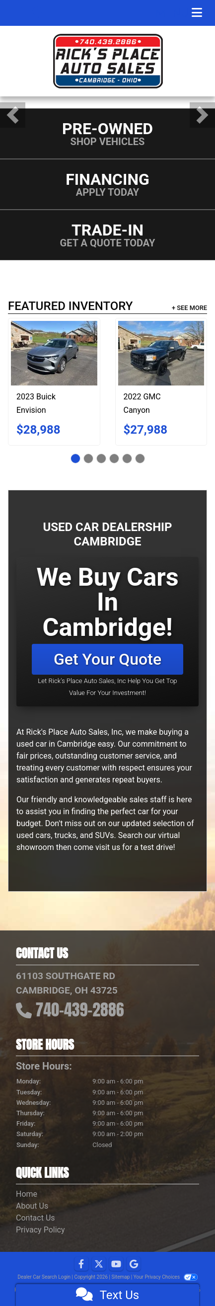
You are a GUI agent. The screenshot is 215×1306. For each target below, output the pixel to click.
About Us (32, 1206)
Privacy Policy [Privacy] (40, 1229)
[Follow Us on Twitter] (99, 1264)
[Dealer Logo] (107, 61)
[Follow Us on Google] (134, 1264)
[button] (12, 115)
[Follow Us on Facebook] (81, 1264)
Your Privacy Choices (166, 1277)
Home (26, 1194)
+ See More (189, 307)
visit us (107, 847)
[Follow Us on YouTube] (116, 1264)
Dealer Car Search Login (44, 1277)
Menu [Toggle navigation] (178, 13)
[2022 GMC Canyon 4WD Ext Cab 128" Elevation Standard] (161, 353)
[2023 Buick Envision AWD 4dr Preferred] (54, 353)
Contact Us (35, 1218)
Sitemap (120, 1277)
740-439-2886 (80, 1010)
